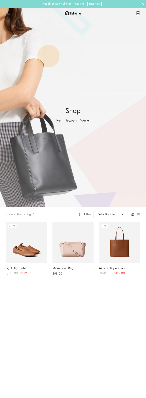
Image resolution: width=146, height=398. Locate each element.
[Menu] (8, 13)
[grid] (132, 214)
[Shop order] (110, 214)
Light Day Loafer (16, 268)
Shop (19, 214)
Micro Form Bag (62, 268)
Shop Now (94, 3)
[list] (138, 214)
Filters (85, 214)
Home (9, 214)
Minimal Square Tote (112, 268)
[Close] (142, 3)
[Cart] (138, 13)
